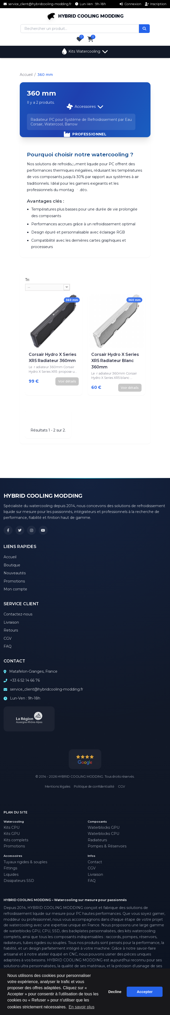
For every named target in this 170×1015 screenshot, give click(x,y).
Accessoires (85, 106)
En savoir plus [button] (82, 1007)
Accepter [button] (145, 992)
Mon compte (15, 589)
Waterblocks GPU (103, 827)
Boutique (12, 565)
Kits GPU (12, 833)
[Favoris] (79, 39)
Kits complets (16, 840)
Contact (95, 862)
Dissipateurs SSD (19, 880)
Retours (11, 630)
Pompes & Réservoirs (107, 846)
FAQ (8, 646)
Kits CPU (11, 827)
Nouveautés (15, 573)
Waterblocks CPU (103, 833)
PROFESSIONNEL (85, 134)
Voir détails (67, 381)
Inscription (156, 4)
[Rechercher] (144, 28)
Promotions (85, 162)
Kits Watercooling (85, 51)
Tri (27, 279)
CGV (8, 638)
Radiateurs (97, 840)
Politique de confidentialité (94, 786)
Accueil (26, 74)
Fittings (10, 868)
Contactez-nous (18, 614)
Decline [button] (114, 992)
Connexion (130, 4)
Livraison (11, 622)
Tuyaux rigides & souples (25, 862)
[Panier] (90, 39)
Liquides (11, 874)
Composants (85, 79)
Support (85, 189)
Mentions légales (57, 786)
